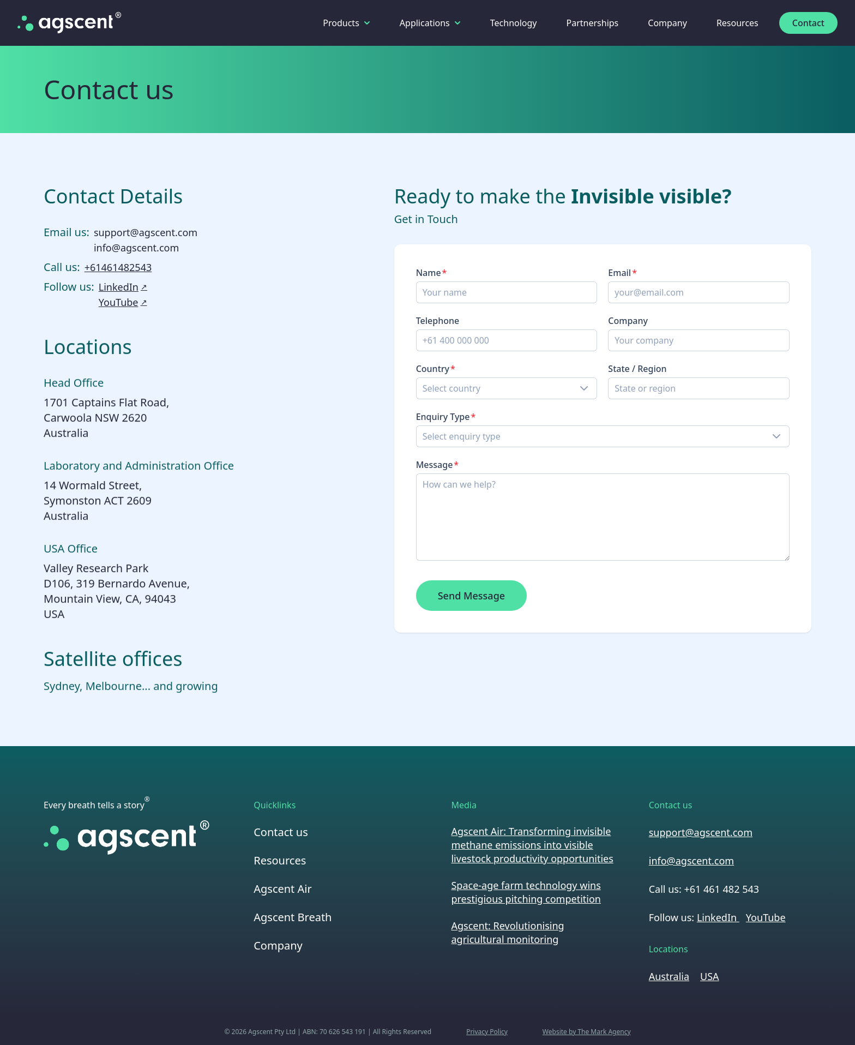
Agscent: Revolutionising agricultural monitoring (507, 932)
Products (346, 23)
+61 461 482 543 (721, 889)
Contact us (281, 832)
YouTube (123, 302)
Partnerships (593, 23)
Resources (737, 23)
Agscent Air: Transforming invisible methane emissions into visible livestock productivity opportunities (532, 845)
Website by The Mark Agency (587, 1032)
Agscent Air (283, 888)
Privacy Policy (487, 1032)
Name (429, 273)
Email (620, 273)
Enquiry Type (444, 417)
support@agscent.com (145, 232)
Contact (808, 23)
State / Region (638, 369)
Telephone (438, 321)
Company (667, 23)
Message (435, 465)
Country (433, 369)
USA (709, 976)
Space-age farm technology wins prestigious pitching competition (525, 892)
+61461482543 (118, 267)
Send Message (472, 595)
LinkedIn (123, 287)
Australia (669, 976)
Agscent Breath (293, 917)
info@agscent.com (136, 248)
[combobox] (507, 388)
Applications (430, 23)
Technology (513, 23)
